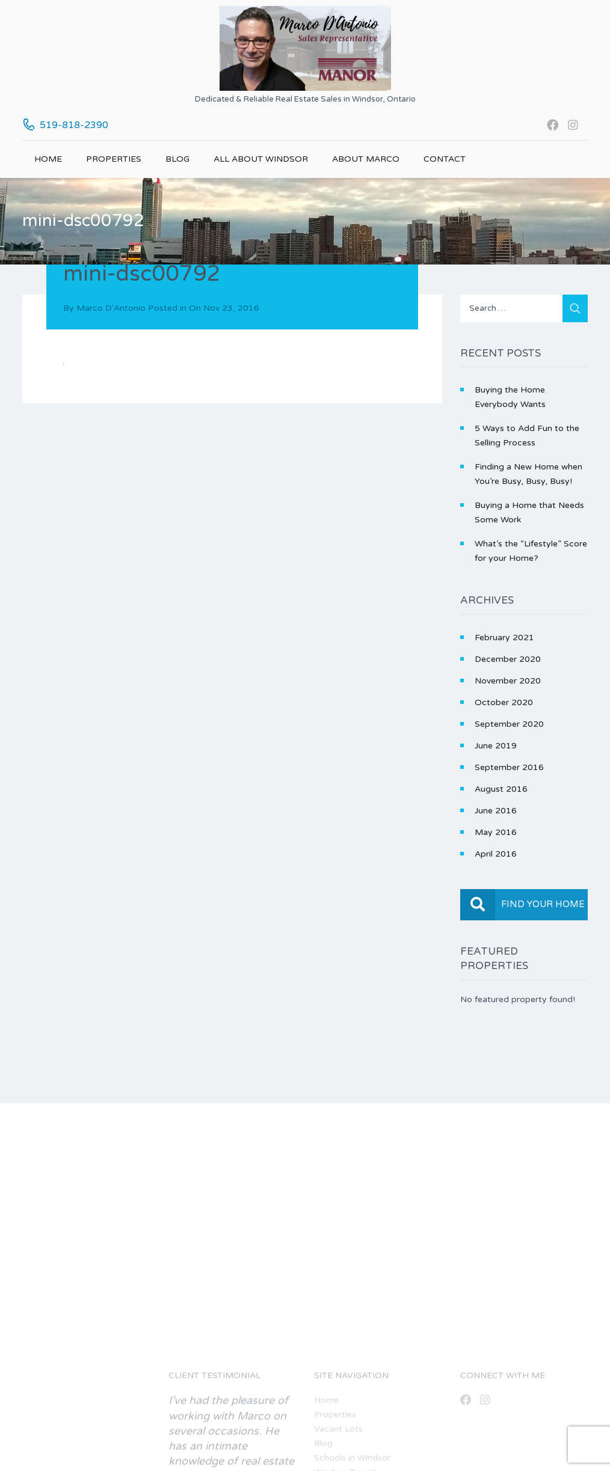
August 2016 (501, 789)
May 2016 (496, 832)
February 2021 (504, 637)
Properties (113, 159)
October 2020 (504, 702)
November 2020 (508, 681)
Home (48, 159)
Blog (177, 159)
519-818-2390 (74, 125)
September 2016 (509, 767)
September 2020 (509, 724)
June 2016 (496, 811)
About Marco (365, 159)
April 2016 (496, 854)
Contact (445, 159)
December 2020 (508, 659)
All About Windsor (261, 159)
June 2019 (496, 746)
